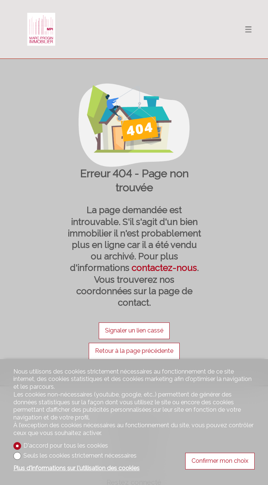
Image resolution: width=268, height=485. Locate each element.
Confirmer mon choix (220, 460)
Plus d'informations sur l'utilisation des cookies (76, 468)
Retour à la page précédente (134, 350)
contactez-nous (164, 267)
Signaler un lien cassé (134, 330)
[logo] (41, 29)
